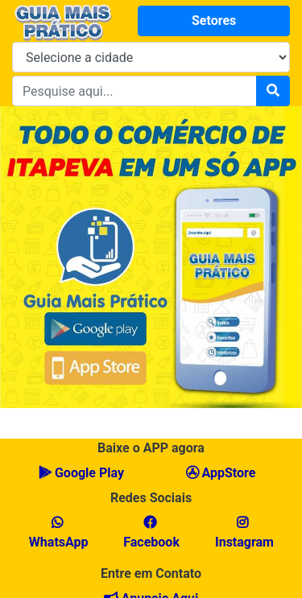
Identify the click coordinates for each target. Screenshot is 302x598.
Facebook (150, 533)
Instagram (243, 533)
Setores (214, 20)
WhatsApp (57, 533)
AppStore (221, 472)
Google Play (81, 472)
